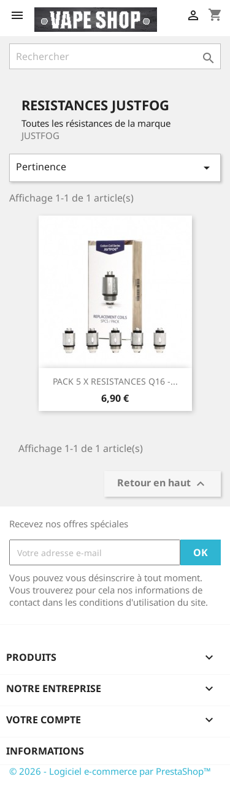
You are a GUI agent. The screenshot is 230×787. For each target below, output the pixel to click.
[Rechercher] (115, 56)
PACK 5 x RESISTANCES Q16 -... (115, 381)
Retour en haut (162, 484)
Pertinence (115, 167)
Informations (45, 751)
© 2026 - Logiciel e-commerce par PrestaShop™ (110, 771)
